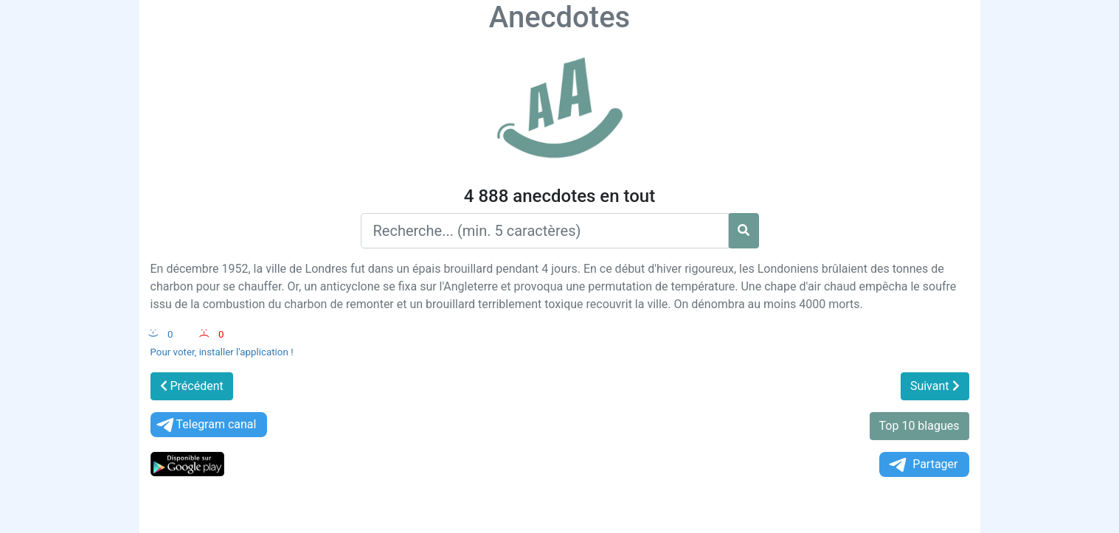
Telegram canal (205, 425)
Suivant (935, 386)
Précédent (192, 386)
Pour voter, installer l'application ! (222, 352)
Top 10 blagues (919, 426)
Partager (922, 465)
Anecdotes (559, 17)
